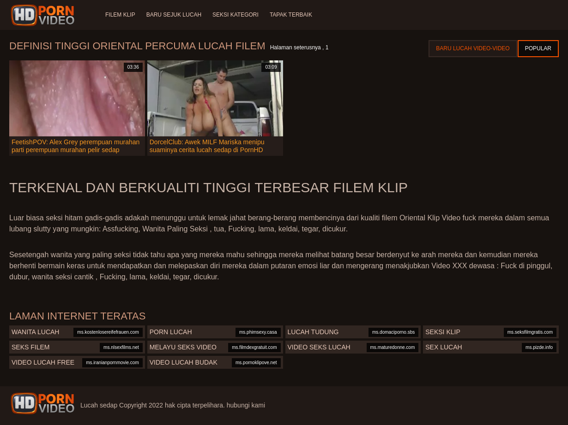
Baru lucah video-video (472, 48)
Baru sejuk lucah (173, 15)
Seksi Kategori (235, 15)
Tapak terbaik (291, 15)
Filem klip (120, 15)
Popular (538, 48)
